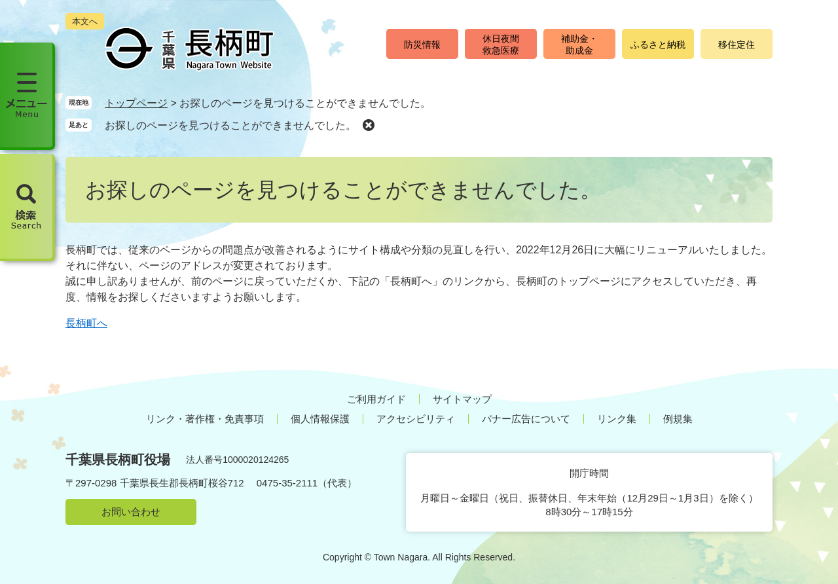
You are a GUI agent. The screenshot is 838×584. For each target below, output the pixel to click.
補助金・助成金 (579, 44)
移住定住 (736, 44)
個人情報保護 (320, 418)
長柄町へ (86, 323)
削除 (368, 125)
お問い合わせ (130, 511)
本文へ (85, 21)
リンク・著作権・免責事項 (205, 418)
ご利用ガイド (376, 399)
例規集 (678, 418)
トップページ (136, 103)
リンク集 (616, 418)
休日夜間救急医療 (501, 44)
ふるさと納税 (657, 44)
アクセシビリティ (415, 418)
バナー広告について (526, 418)
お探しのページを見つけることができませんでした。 (230, 125)
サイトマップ (462, 399)
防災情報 (422, 44)
